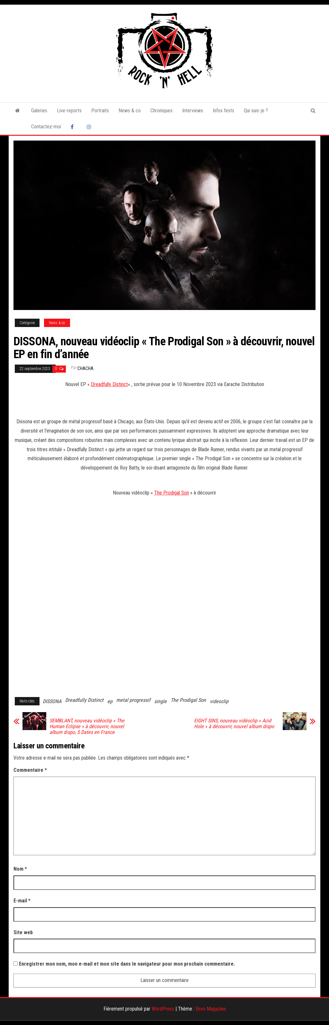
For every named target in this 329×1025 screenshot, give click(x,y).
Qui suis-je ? (256, 111)
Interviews (192, 111)
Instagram (90, 127)
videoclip (219, 701)
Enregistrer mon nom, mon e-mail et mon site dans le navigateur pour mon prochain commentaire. (127, 964)
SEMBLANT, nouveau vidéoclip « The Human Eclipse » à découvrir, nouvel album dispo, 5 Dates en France (86, 726)
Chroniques (161, 111)
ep (109, 701)
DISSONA (52, 701)
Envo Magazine (211, 1009)
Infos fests (223, 111)
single (160, 701)
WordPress (163, 1009)
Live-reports (69, 111)
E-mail (22, 901)
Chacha (85, 368)
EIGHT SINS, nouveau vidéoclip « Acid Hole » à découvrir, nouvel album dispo (234, 723)
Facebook (74, 127)
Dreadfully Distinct (109, 384)
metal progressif (133, 700)
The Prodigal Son (171, 493)
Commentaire (30, 770)
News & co (130, 111)
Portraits (100, 111)
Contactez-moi (46, 127)
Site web (23, 932)
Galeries (39, 111)
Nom (20, 869)
